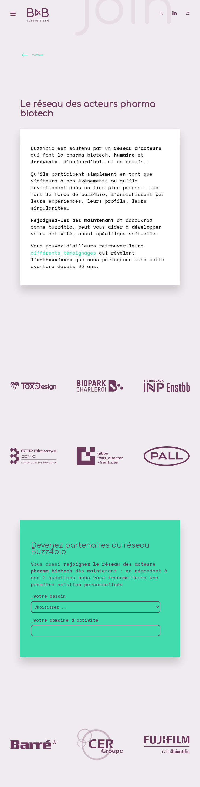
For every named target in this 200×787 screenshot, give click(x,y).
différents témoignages (63, 252)
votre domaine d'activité (65, 620)
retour (37, 55)
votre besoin (49, 596)
